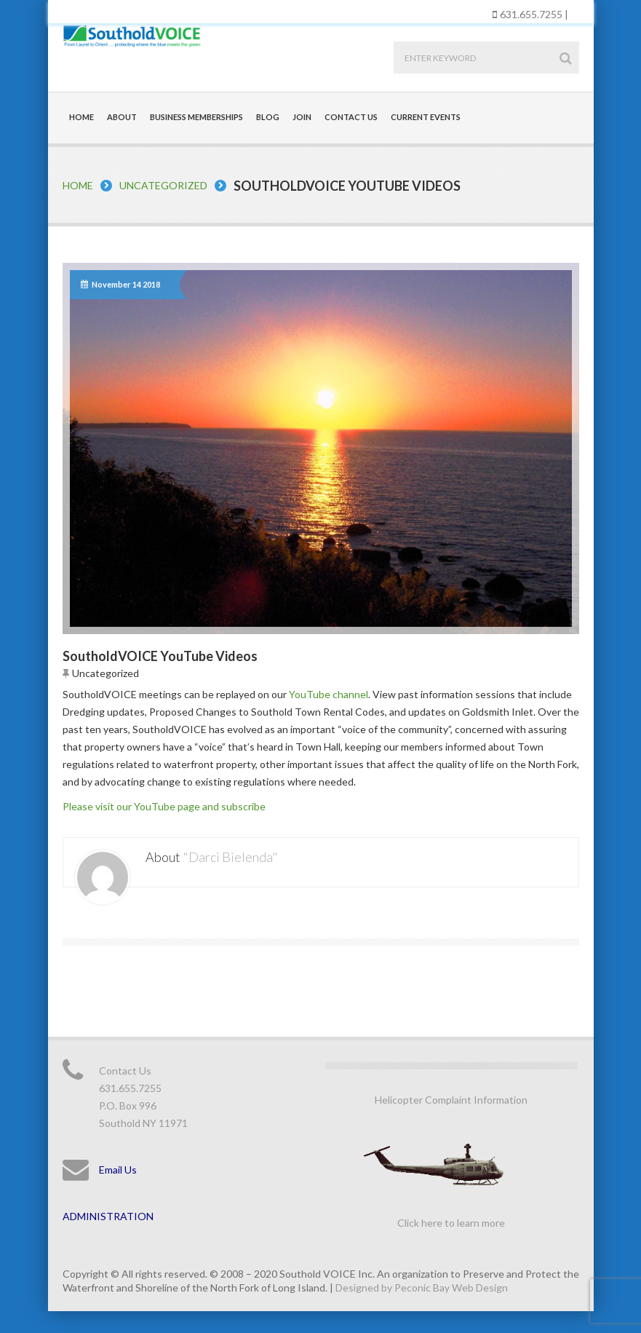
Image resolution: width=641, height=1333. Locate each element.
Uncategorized (163, 185)
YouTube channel (328, 694)
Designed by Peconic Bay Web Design (421, 1287)
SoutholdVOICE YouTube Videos (160, 656)
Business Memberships (196, 117)
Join (301, 117)
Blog (267, 117)
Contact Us (351, 117)
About (122, 117)
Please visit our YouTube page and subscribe (164, 806)
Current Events (426, 117)
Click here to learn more (451, 1223)
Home (81, 117)
